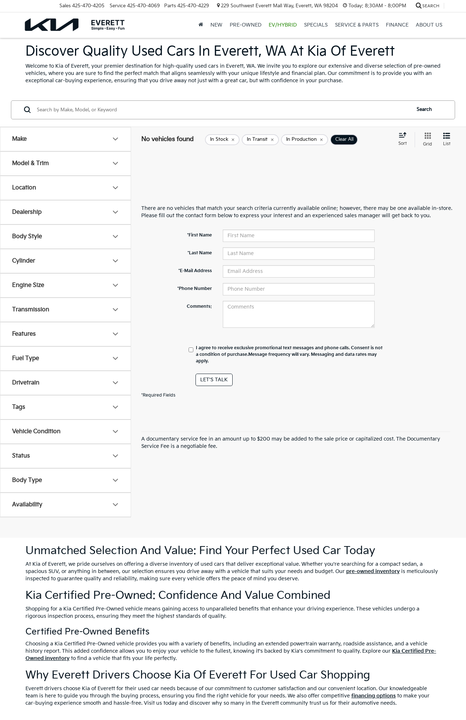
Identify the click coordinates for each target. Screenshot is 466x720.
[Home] (201, 25)
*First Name (199, 235)
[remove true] (222, 139)
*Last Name (199, 253)
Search (424, 109)
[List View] (447, 139)
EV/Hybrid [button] (283, 25)
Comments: (199, 306)
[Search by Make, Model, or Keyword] (222, 110)
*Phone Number (194, 288)
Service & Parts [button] (357, 25)
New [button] (216, 25)
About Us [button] (429, 25)
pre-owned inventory (373, 571)
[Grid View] (426, 139)
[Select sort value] (405, 139)
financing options (373, 696)
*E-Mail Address (195, 271)
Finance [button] (397, 25)
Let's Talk (214, 380)
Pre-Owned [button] (245, 25)
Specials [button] (316, 25)
